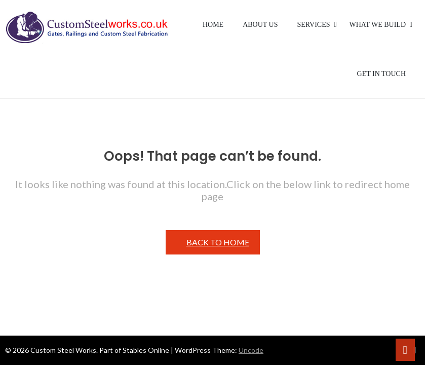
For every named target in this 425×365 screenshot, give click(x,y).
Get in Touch (381, 74)
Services (313, 24)
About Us (260, 24)
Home (213, 24)
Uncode (251, 350)
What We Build (378, 24)
